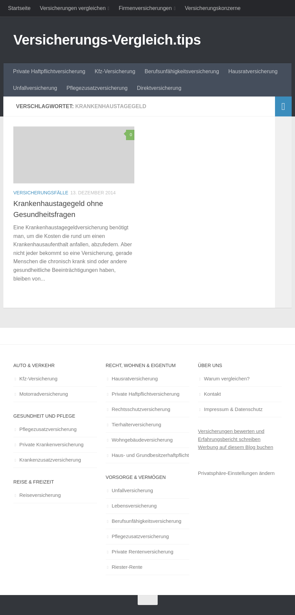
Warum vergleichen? (227, 378)
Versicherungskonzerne (213, 8)
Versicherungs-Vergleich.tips (107, 40)
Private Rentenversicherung (142, 551)
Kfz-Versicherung (115, 71)
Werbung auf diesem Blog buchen (235, 447)
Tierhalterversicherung (136, 424)
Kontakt (212, 394)
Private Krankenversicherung (51, 444)
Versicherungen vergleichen (73, 8)
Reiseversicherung (40, 495)
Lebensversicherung (134, 506)
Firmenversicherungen (145, 8)
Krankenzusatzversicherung (50, 460)
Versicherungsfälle (40, 192)
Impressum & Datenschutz (233, 409)
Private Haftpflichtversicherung (49, 71)
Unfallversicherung (35, 88)
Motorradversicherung (43, 394)
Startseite (19, 8)
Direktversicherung (159, 88)
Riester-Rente (127, 567)
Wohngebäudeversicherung (142, 440)
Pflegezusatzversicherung (97, 88)
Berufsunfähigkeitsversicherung (182, 71)
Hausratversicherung (253, 71)
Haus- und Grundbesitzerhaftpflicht (150, 455)
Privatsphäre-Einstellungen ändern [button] (236, 473)
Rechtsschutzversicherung (141, 409)
